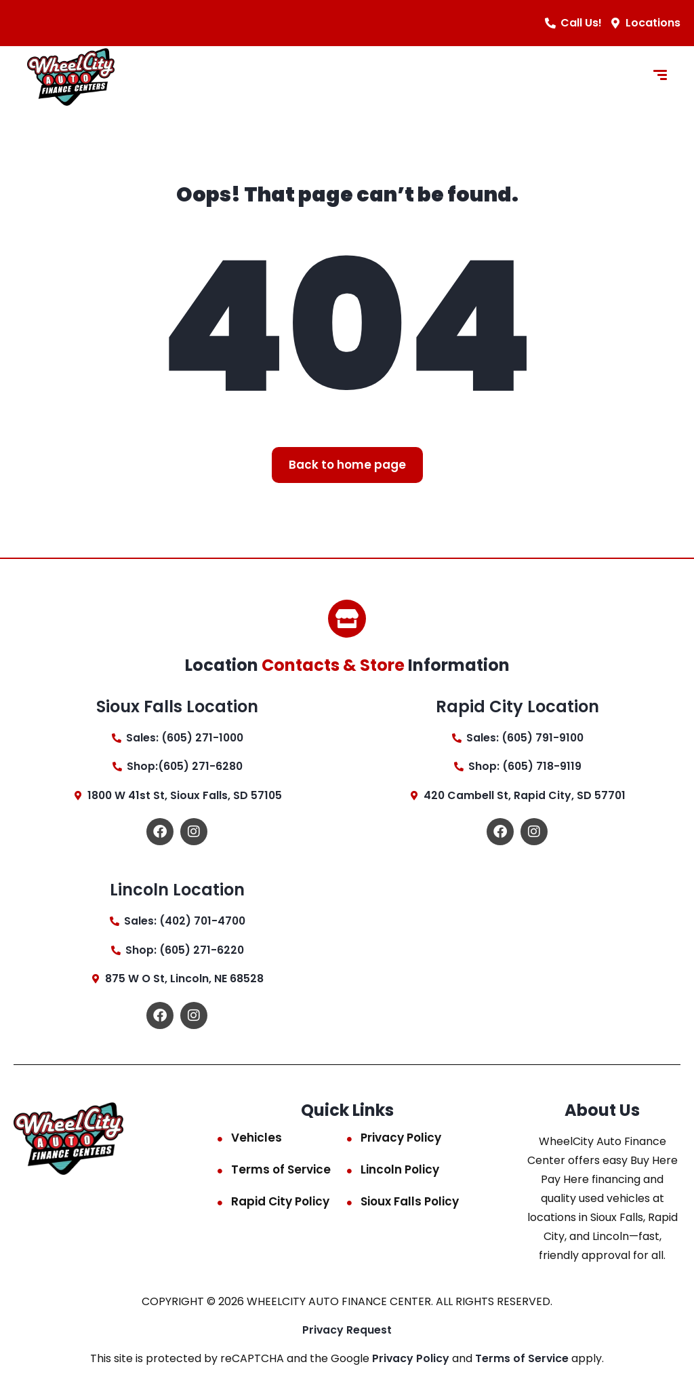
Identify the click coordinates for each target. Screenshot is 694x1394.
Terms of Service (281, 1171)
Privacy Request (347, 1332)
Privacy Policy (401, 1139)
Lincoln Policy (400, 1171)
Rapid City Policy (280, 1203)
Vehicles (256, 1139)
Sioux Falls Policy (410, 1203)
